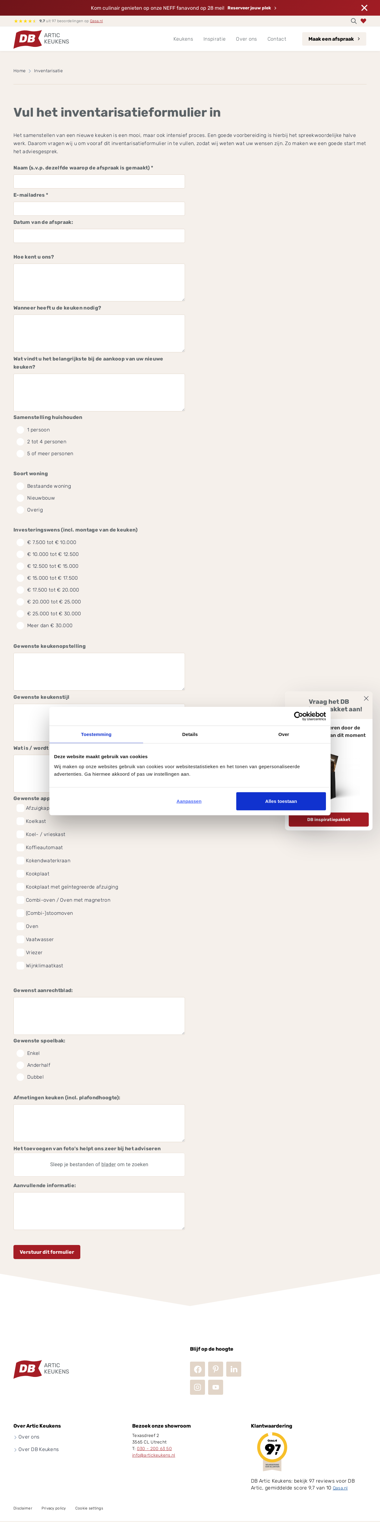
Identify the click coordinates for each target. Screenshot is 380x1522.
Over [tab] (283, 734)
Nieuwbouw (36, 498)
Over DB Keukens (38, 1449)
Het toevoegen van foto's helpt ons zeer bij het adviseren (87, 1149)
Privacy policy (54, 1508)
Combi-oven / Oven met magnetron (68, 900)
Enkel (28, 1053)
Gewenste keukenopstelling (49, 646)
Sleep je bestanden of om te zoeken (99, 1164)
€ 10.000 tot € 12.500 (48, 554)
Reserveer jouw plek (249, 8)
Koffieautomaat (44, 847)
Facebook (197, 1369)
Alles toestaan (281, 801)
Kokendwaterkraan (48, 861)
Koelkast (36, 821)
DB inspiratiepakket (328, 819)
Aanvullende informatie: (44, 1185)
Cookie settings (89, 1508)
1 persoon (33, 430)
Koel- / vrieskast (45, 834)
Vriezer (34, 952)
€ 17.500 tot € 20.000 (48, 590)
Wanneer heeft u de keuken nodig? (57, 308)
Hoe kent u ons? (33, 257)
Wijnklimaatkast (44, 966)
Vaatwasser (40, 939)
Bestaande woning (44, 486)
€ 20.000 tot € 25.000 (49, 602)
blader (109, 1164)
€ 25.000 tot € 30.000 (49, 613)
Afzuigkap (37, 808)
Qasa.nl (96, 21)
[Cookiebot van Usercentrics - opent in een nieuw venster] (298, 716)
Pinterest (215, 1369)
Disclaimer (22, 1508)
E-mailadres (30, 195)
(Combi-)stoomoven (49, 913)
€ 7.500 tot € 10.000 (46, 542)
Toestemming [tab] (96, 734)
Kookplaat (37, 874)
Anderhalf (33, 1065)
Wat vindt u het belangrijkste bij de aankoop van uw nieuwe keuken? (88, 363)
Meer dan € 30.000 (44, 625)
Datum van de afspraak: (43, 222)
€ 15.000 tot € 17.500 (47, 578)
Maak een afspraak (331, 39)
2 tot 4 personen (41, 442)
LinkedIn (233, 1369)
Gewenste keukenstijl (41, 697)
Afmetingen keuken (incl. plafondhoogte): (67, 1098)
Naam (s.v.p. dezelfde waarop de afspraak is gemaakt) (83, 168)
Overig (30, 510)
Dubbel (30, 1077)
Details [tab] (190, 734)
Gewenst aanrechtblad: (43, 990)
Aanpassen (189, 801)
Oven (32, 926)
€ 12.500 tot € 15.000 (48, 566)
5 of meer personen (45, 453)
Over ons (28, 1437)
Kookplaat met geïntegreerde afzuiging (72, 887)
